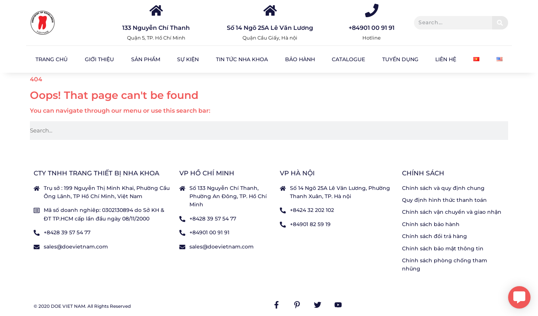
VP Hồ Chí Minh (206, 173)
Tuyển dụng (400, 59)
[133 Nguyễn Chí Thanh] (156, 10)
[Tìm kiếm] (500, 22)
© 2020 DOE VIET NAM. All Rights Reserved (82, 306)
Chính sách (423, 173)
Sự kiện (188, 59)
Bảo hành (300, 59)
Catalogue (348, 59)
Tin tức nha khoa (242, 59)
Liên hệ (445, 59)
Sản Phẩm (145, 59)
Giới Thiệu (99, 59)
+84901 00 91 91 (372, 27)
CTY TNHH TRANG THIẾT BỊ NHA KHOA (96, 173)
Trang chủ (51, 59)
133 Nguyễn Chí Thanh (156, 27)
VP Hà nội (297, 173)
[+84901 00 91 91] (371, 10)
